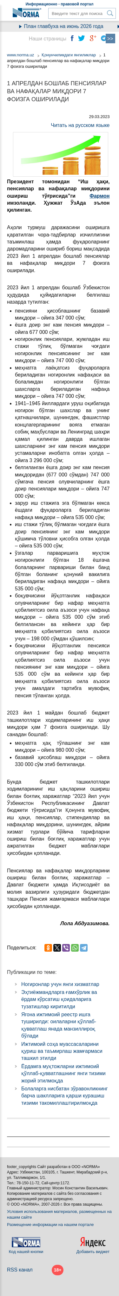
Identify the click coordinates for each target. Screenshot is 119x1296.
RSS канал (20, 1269)
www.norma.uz (20, 55)
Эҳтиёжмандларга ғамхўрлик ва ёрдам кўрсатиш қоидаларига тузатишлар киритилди (59, 999)
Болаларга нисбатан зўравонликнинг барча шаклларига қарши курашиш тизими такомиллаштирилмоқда (64, 1096)
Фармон (99, 196)
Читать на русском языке (80, 125)
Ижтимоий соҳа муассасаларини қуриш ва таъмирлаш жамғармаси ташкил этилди (61, 1051)
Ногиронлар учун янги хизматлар (60, 984)
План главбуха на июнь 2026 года (67, 26)
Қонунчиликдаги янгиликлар (69, 55)
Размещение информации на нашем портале (50, 1224)
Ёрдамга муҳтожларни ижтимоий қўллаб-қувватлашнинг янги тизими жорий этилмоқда (63, 1073)
